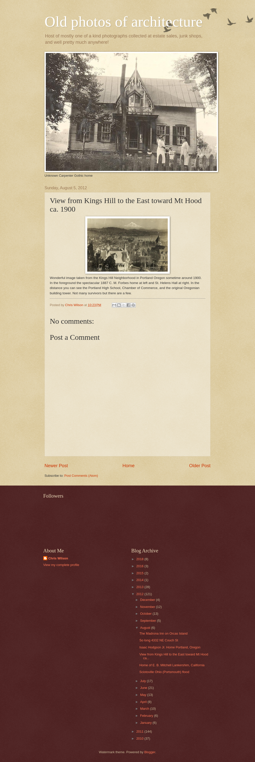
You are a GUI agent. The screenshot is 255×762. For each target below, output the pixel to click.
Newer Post (56, 465)
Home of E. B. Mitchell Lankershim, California (171, 665)
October (146, 613)
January (146, 723)
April (143, 702)
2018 (140, 559)
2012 (140, 594)
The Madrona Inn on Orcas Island (163, 633)
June (144, 688)
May (143, 695)
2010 (140, 738)
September (148, 621)
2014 (140, 580)
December (148, 600)
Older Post (199, 465)
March (145, 708)
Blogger (149, 752)
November (148, 607)
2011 (140, 731)
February (147, 716)
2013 (140, 587)
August (145, 628)
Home (128, 465)
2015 (140, 573)
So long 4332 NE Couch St (158, 640)
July (143, 681)
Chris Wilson (58, 558)
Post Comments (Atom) (81, 476)
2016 (140, 566)
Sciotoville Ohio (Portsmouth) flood (164, 672)
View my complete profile (61, 565)
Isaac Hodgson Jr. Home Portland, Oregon (169, 647)
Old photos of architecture (123, 21)
